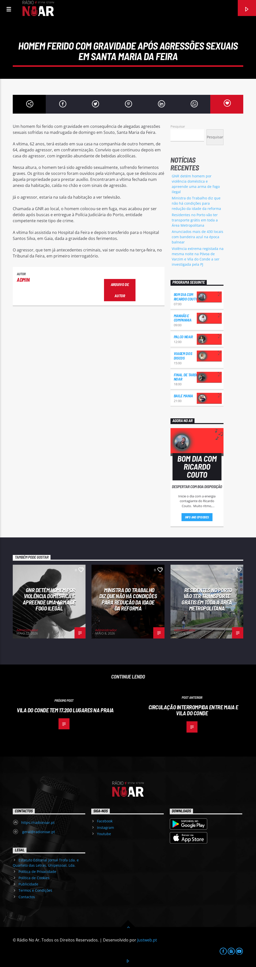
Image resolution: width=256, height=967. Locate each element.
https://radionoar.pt (37, 822)
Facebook (104, 821)
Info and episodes (197, 517)
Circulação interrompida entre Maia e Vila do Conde (193, 710)
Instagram (105, 827)
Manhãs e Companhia (183, 318)
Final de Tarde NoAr (186, 377)
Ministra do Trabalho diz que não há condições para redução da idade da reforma (196, 203)
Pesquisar (177, 126)
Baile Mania (183, 395)
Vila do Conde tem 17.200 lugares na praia (65, 710)
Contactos (26, 896)
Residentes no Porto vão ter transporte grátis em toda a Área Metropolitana (195, 220)
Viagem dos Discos (183, 355)
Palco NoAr (183, 336)
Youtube (104, 833)
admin (23, 279)
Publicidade (28, 884)
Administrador (27, 630)
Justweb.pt (147, 940)
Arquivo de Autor (120, 290)
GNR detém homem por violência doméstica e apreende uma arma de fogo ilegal (49, 599)
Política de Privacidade (37, 871)
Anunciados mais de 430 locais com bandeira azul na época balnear (197, 236)
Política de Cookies (34, 877)
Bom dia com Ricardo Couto (186, 296)
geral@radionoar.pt (38, 831)
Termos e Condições (35, 890)
